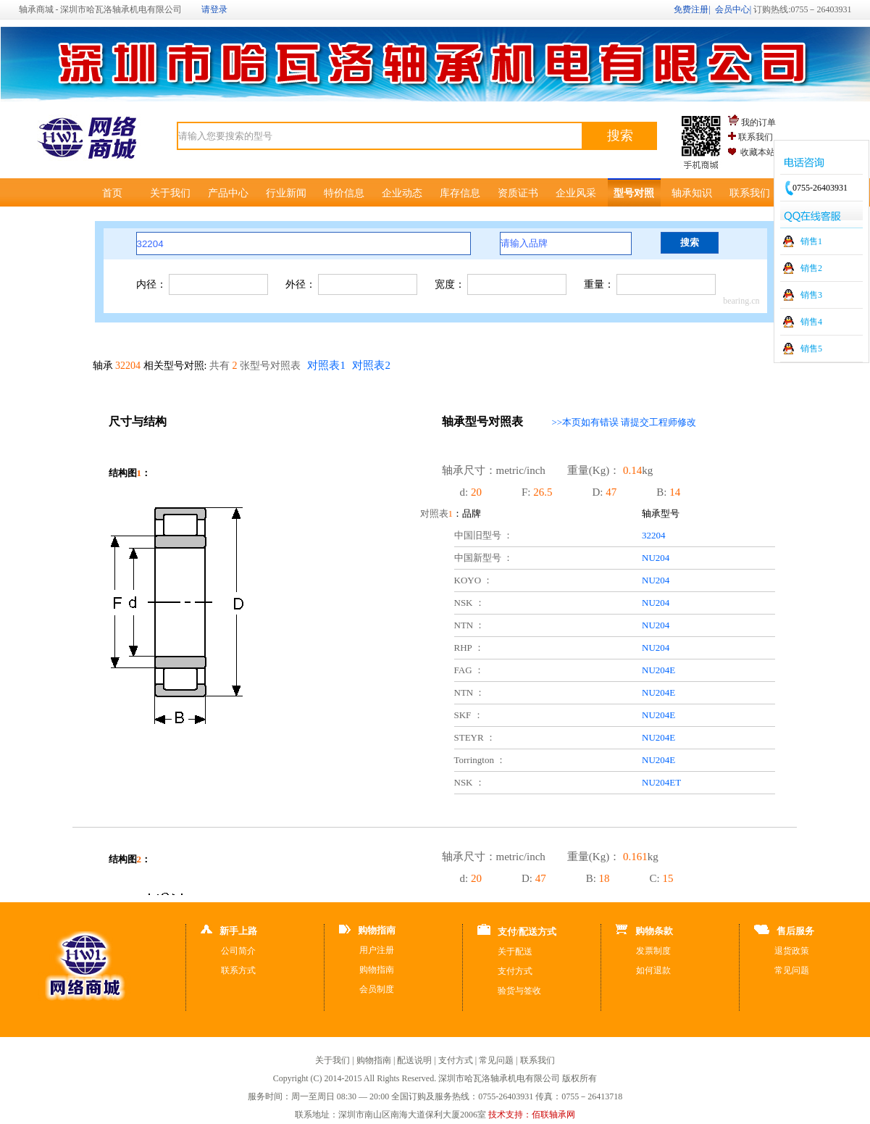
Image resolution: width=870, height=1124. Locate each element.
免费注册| (692, 9)
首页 (112, 193)
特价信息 (344, 193)
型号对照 (634, 193)
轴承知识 (692, 193)
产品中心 (228, 193)
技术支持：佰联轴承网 (531, 1115)
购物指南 (376, 970)
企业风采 (576, 193)
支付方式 (515, 971)
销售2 (811, 268)
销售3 (811, 295)
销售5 (811, 349)
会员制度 (376, 989)
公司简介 (238, 951)
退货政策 (791, 951)
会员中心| (733, 9)
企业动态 (402, 193)
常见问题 (791, 970)
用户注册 (376, 950)
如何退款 (653, 970)
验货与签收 (519, 991)
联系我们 (755, 137)
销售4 (811, 322)
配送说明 (414, 1060)
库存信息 (460, 193)
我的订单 (758, 122)
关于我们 (170, 193)
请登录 (214, 9)
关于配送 (515, 951)
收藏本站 (757, 152)
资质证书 (518, 193)
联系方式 (238, 970)
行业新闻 (286, 193)
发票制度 (653, 951)
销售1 (811, 241)
